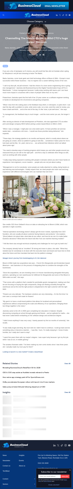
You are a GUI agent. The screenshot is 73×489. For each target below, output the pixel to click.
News (5, 455)
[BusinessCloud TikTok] (63, 15)
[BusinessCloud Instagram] (66, 15)
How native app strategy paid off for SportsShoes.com (23, 377)
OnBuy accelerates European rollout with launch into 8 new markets (29, 382)
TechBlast (6, 471)
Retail (5, 66)
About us (22, 466)
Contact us (6, 466)
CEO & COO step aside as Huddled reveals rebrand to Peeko (26, 372)
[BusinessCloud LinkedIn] (57, 15)
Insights (21, 455)
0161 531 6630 (43, 463)
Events (21, 460)
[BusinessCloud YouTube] (69, 15)
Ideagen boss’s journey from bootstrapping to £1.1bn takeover (24, 258)
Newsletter (6, 460)
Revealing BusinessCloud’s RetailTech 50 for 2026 (21, 368)
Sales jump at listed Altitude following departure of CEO (24, 387)
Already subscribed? (54, 484)
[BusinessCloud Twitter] (60, 15)
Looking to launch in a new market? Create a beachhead (23, 352)
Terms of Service (47, 481)
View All (67, 364)
